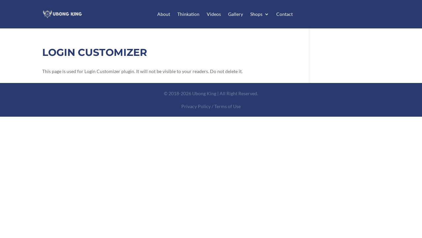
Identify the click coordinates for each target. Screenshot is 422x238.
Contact (284, 14)
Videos (214, 14)
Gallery (235, 14)
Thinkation (188, 14)
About (163, 14)
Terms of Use (227, 106)
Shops (256, 14)
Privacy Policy (196, 106)
